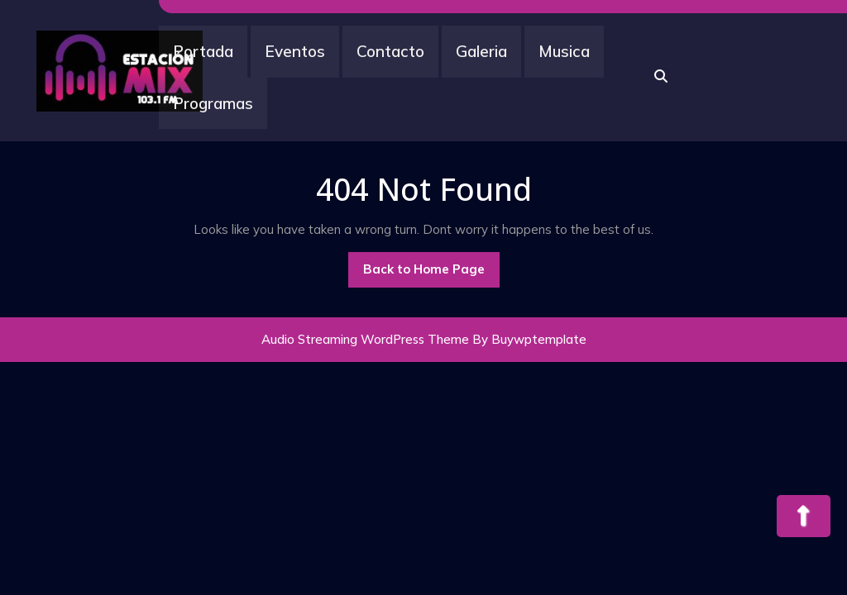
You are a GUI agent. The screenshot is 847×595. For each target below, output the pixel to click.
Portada (203, 51)
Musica (564, 51)
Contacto (390, 51)
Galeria (481, 51)
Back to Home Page (431, 273)
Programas (213, 103)
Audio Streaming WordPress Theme (365, 339)
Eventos (295, 51)
